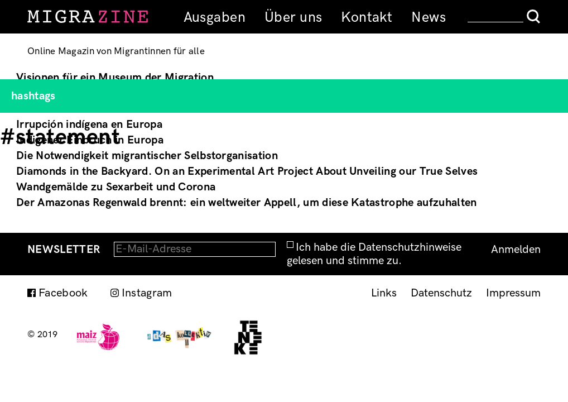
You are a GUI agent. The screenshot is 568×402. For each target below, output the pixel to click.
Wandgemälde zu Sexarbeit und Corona (115, 187)
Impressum (513, 293)
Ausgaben (215, 17)
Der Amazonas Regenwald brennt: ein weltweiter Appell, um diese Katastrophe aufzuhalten (246, 202)
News (428, 17)
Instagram (147, 293)
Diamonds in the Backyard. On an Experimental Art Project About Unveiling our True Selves (247, 171)
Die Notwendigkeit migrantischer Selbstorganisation (147, 155)
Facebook (63, 293)
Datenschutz (441, 293)
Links (384, 293)
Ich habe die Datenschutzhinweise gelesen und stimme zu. (374, 254)
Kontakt (366, 17)
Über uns (293, 17)
